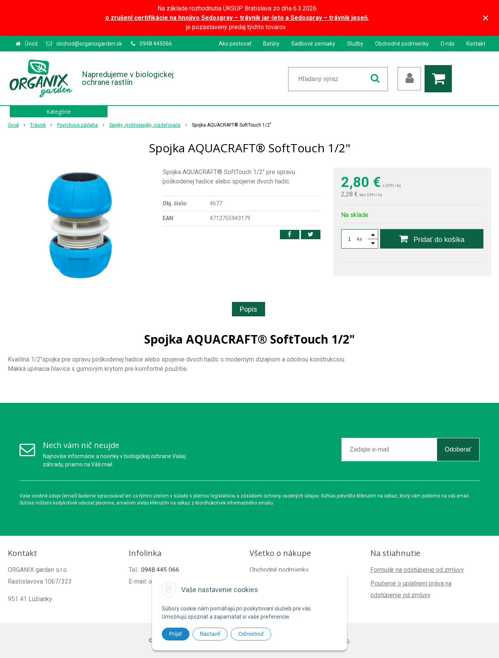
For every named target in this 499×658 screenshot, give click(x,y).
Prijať (175, 634)
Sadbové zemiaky (313, 44)
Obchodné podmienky (402, 44)
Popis (248, 309)
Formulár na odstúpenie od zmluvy (417, 569)
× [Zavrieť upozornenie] (485, 17)
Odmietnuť (251, 634)
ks (359, 239)
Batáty (271, 44)
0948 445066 (156, 44)
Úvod (31, 44)
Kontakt (475, 44)
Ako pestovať (235, 44)
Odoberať (458, 449)
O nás (448, 44)
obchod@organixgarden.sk (89, 44)
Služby (355, 44)
